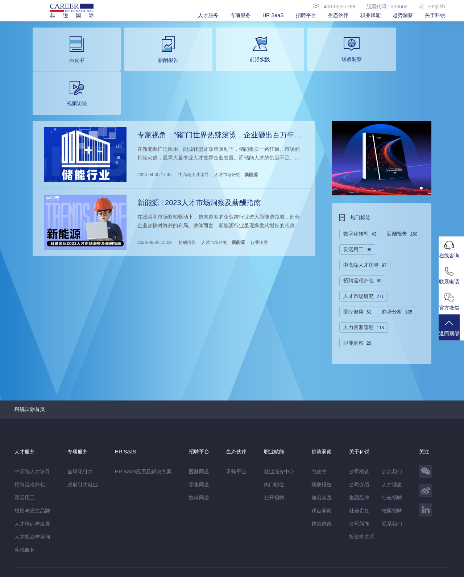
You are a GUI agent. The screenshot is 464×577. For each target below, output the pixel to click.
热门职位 (274, 440)
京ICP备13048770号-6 (169, 568)
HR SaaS (272, 15)
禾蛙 (94, 538)
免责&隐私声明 (31, 554)
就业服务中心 (279, 427)
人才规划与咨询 (32, 492)
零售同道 (199, 440)
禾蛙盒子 (75, 538)
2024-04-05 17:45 (154, 129)
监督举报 (120, 554)
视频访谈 (321, 479)
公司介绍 (359, 440)
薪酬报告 (186, 195)
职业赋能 (370, 15)
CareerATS (115, 538)
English (432, 6)
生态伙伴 (338, 15)
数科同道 (199, 453)
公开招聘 (274, 453)
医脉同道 (199, 427)
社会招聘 (392, 453)
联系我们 (392, 479)
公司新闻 (359, 479)
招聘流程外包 (29, 440)
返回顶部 (451, 331)
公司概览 (359, 427)
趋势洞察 (403, 15)
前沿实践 (321, 453)
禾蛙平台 (236, 427)
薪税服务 (24, 505)
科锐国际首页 (29, 365)
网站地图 (65, 554)
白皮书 (319, 427)
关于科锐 (435, 15)
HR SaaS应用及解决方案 (143, 427)
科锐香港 (142, 538)
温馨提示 (93, 554)
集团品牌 (359, 453)
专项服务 (240, 15)
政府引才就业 (82, 440)
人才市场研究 (227, 129)
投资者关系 (361, 492)
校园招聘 (392, 466)
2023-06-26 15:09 (154, 195)
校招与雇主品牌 (32, 466)
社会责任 (359, 466)
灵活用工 (24, 453)
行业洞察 (259, 195)
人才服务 (208, 15)
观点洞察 (321, 466)
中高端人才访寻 (193, 129)
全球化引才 (80, 427)
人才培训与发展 (32, 479)
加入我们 (392, 427)
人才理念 (392, 440)
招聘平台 (306, 15)
